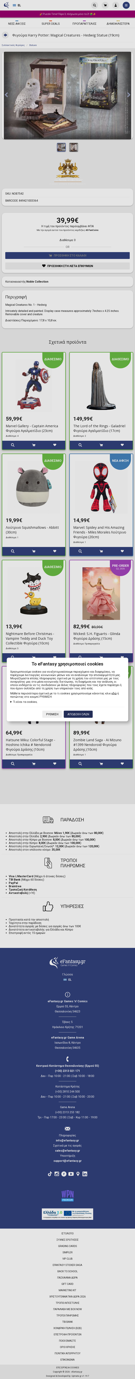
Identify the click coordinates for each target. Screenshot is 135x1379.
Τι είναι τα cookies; (25, 702)
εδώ (114, 693)
